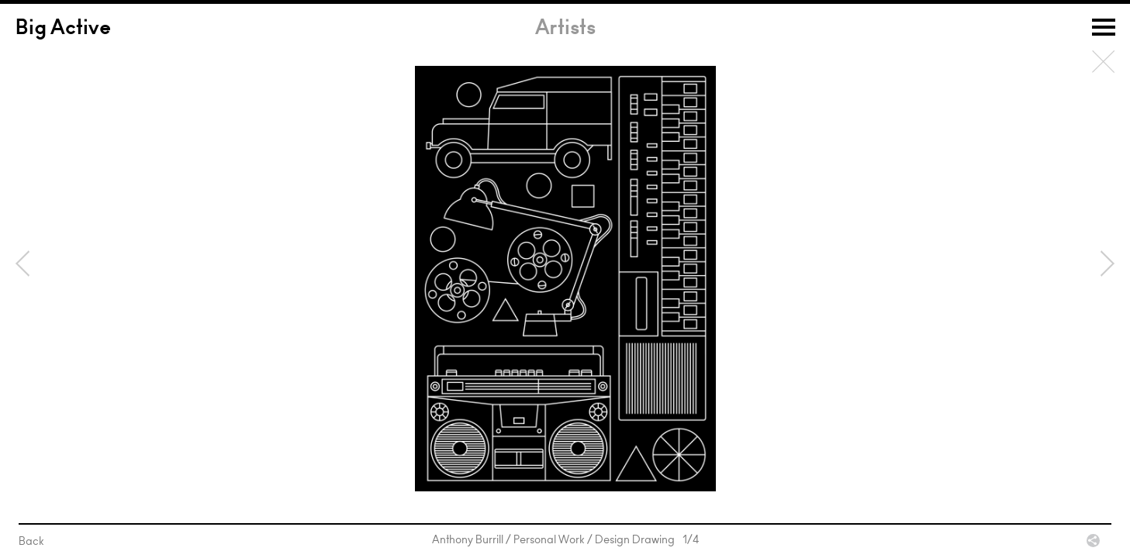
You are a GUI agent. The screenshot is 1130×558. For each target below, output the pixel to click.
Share (1093, 540)
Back (1103, 62)
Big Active (63, 29)
